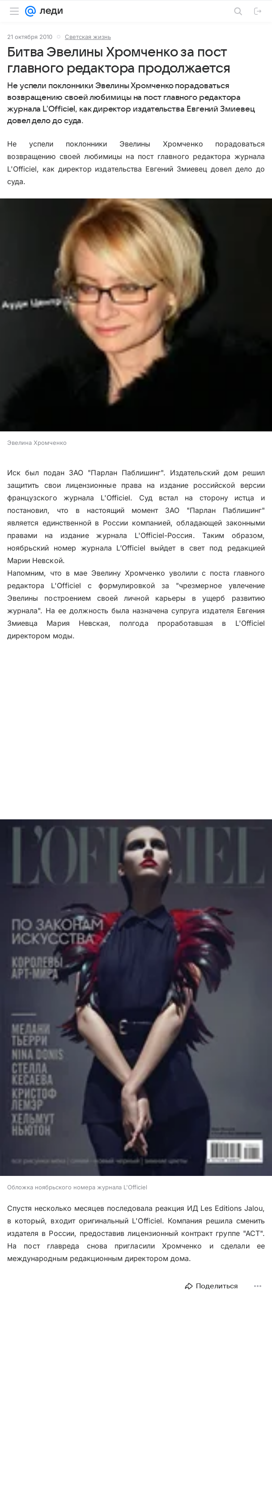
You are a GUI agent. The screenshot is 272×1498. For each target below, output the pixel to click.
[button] (136, 315)
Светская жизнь (88, 36)
